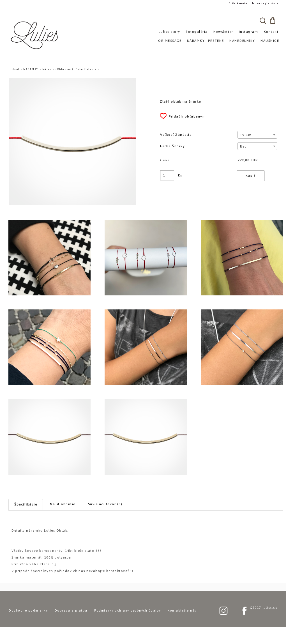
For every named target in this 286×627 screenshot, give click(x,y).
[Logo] (35, 35)
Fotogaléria (197, 32)
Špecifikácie (25, 504)
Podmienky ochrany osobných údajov (127, 610)
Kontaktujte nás (182, 610)
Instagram (248, 32)
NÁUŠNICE (269, 41)
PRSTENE (216, 41)
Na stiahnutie (62, 504)
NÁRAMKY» (197, 41)
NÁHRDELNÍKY (242, 41)
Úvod (15, 69)
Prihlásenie (237, 3)
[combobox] (257, 135)
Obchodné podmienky (28, 610)
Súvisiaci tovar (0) (105, 504)
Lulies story (169, 32)
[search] (262, 20)
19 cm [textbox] (246, 135)
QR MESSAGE (169, 41)
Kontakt (271, 32)
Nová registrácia (265, 3)
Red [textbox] (243, 146)
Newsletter (223, 32)
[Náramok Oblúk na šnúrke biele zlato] (72, 81)
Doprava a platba (71, 610)
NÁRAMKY (30, 69)
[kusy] (167, 175)
